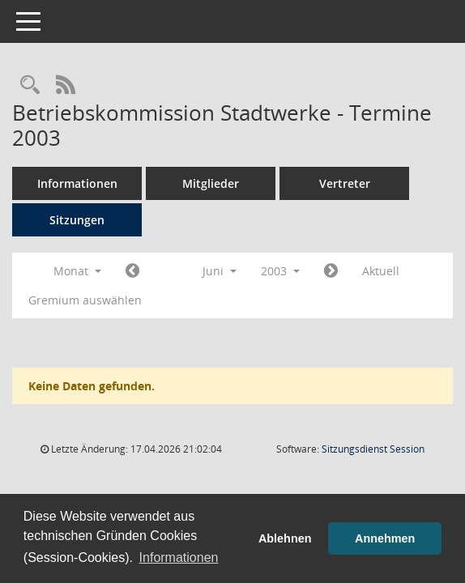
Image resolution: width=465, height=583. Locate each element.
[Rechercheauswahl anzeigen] (30, 85)
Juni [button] (220, 271)
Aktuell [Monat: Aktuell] (380, 271)
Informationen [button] (179, 557)
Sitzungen (77, 220)
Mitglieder (210, 183)
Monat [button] (77, 271)
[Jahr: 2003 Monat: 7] (331, 271)
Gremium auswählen (85, 300)
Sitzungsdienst (373, 449)
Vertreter (344, 183)
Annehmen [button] (385, 538)
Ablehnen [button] (285, 538)
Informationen (77, 183)
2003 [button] (280, 271)
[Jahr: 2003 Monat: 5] (132, 271)
